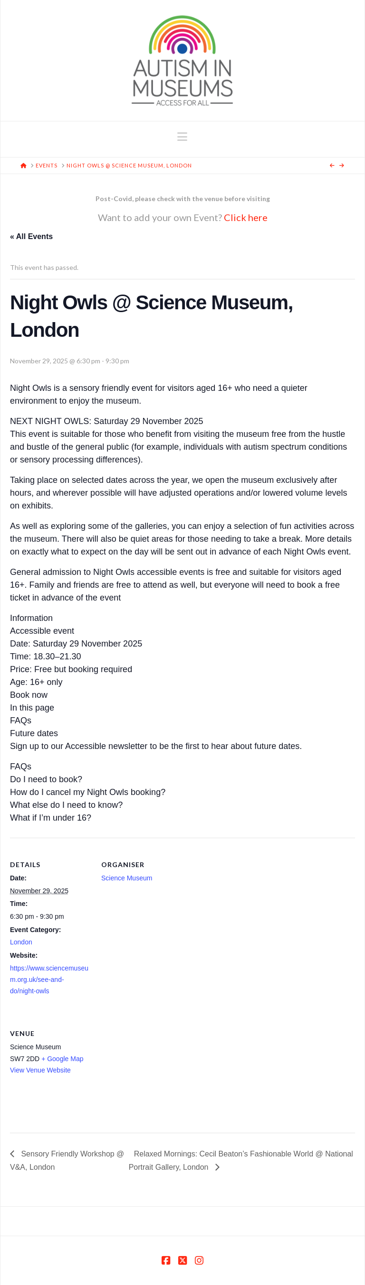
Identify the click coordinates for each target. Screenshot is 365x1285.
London (21, 942)
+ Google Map (62, 1059)
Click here (246, 217)
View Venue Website (40, 1070)
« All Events (31, 236)
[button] (182, 136)
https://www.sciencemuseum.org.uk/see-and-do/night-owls (49, 979)
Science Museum (126, 878)
